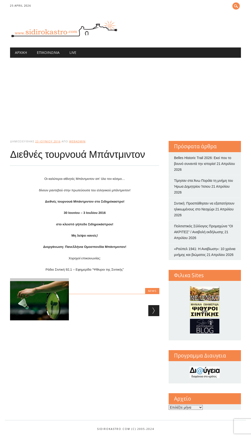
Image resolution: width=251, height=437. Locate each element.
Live (72, 52)
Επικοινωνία (48, 52)
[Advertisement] (125, 94)
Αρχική (21, 52)
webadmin (77, 141)
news (152, 291)
